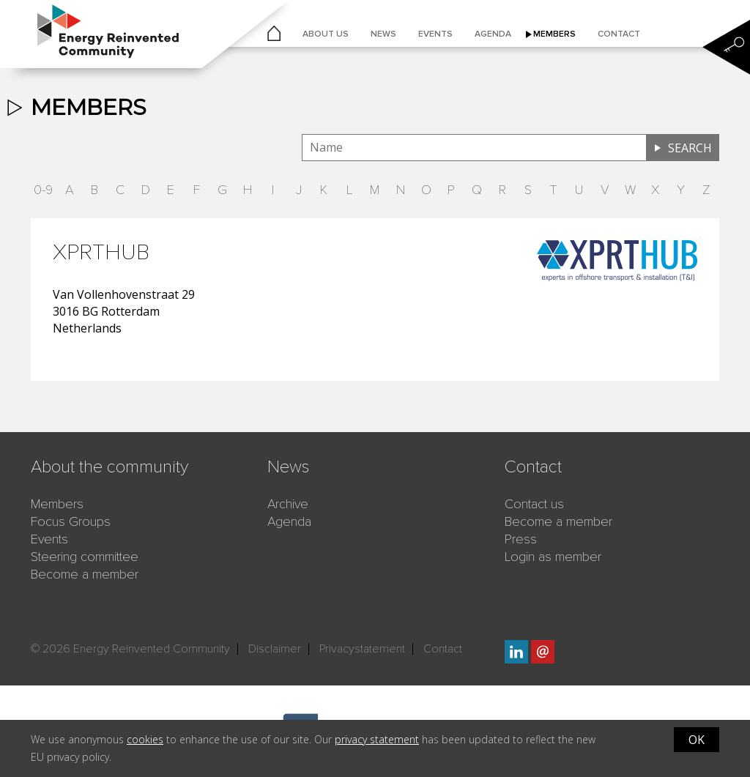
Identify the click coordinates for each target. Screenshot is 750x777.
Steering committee (84, 557)
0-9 (43, 189)
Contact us (534, 504)
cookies (145, 739)
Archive (287, 504)
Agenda (493, 34)
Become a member (84, 574)
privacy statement (377, 739)
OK (696, 740)
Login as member (553, 557)
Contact (619, 34)
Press (521, 539)
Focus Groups (71, 521)
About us (325, 34)
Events (435, 34)
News (383, 34)
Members (554, 34)
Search (690, 148)
